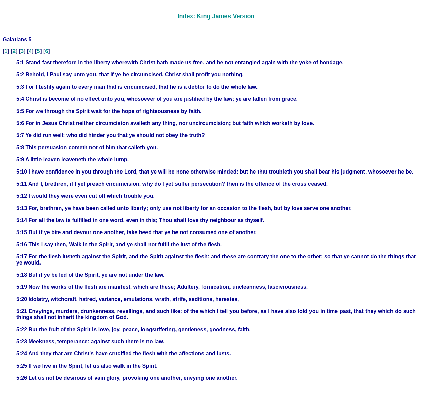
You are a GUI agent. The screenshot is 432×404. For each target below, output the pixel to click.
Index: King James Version (215, 16)
